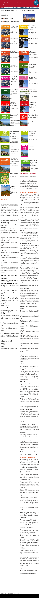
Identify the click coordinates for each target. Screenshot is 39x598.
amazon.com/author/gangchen (4, 15)
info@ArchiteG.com (22, 181)
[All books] (36, 2)
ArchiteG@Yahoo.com (23, 186)
